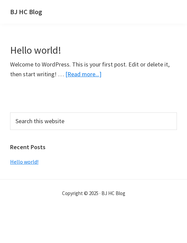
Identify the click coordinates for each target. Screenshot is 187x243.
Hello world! (35, 50)
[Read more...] (83, 74)
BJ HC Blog (26, 11)
